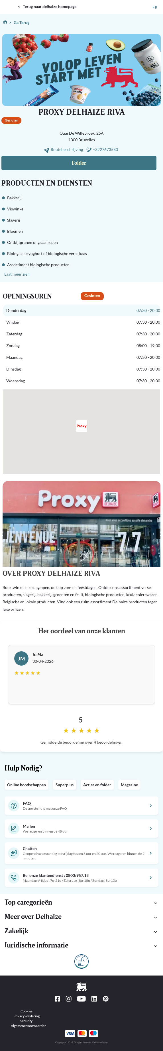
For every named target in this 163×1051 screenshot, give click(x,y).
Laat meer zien (17, 274)
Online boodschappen (26, 784)
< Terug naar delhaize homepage (47, 6)
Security (26, 1021)
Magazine (129, 784)
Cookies (26, 1011)
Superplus (65, 784)
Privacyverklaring (26, 1016)
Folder (79, 163)
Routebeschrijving (67, 149)
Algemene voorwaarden (28, 1026)
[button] (81, 946)
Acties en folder (97, 784)
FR (154, 7)
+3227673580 (105, 149)
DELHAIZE (10, 2)
